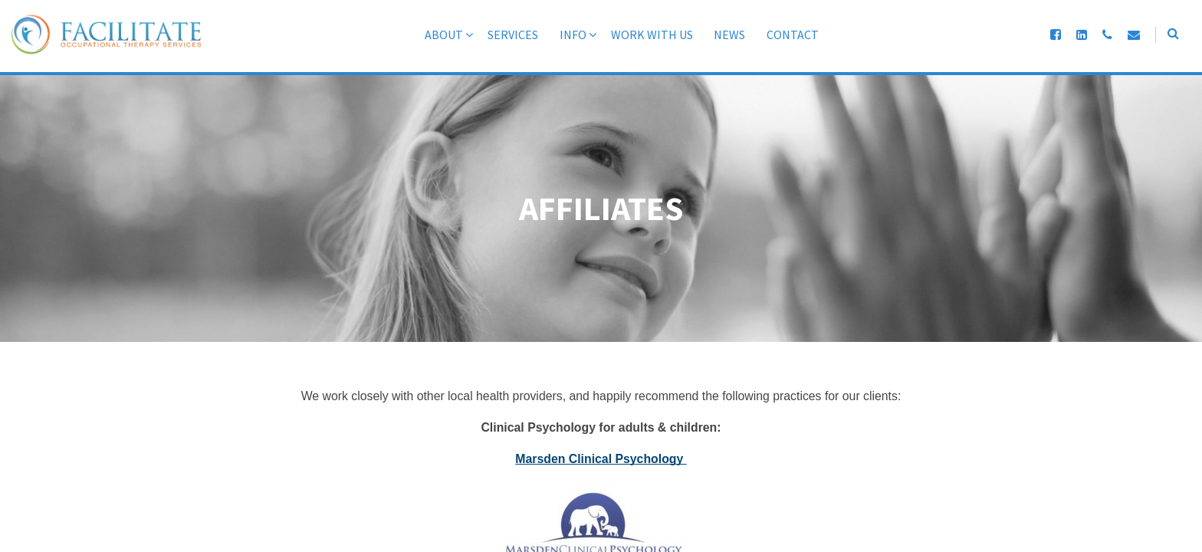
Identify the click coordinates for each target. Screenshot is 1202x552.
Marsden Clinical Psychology (600, 459)
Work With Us (637, 34)
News (715, 34)
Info (557, 34)
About (428, 34)
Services (497, 34)
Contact (778, 34)
